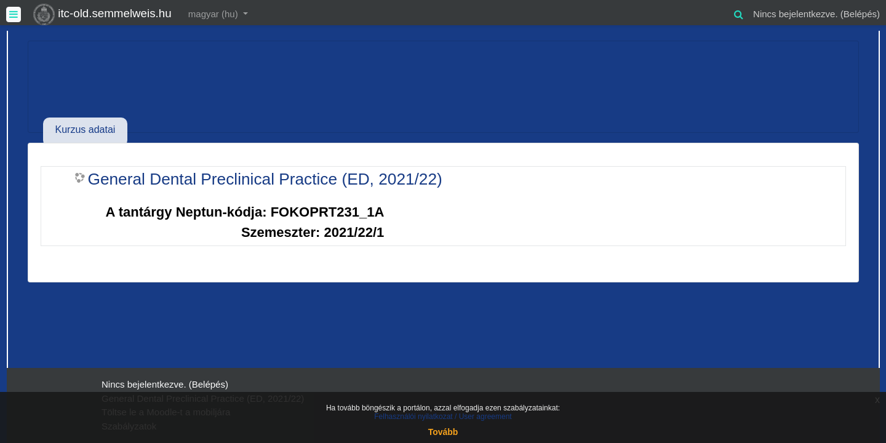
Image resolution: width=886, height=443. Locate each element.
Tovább (443, 432)
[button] (738, 12)
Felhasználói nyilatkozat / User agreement (442, 416)
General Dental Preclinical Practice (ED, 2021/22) (265, 179)
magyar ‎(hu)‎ (214, 14)
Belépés (860, 14)
